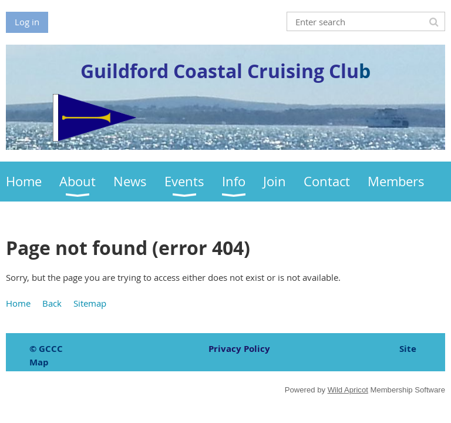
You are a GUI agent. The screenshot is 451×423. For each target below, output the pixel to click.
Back (52, 303)
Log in (27, 22)
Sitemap (89, 303)
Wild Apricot (348, 389)
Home (18, 303)
